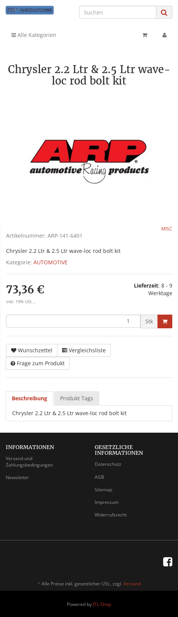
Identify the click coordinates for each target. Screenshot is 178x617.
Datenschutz (108, 464)
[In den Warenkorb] (164, 321)
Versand (132, 583)
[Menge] (73, 321)
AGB (99, 477)
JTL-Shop (102, 604)
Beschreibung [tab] (29, 398)
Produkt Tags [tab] (76, 398)
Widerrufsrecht (111, 515)
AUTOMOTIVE (50, 262)
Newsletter (17, 477)
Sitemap (103, 489)
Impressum (107, 502)
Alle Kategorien (33, 34)
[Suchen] (117, 12)
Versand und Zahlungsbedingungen (29, 461)
